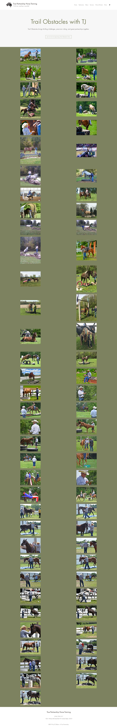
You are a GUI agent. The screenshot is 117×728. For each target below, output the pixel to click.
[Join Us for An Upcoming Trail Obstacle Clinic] (58, 36)
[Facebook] (109, 5)
